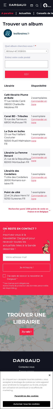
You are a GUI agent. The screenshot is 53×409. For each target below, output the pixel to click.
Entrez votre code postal (17, 57)
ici (16, 288)
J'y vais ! (26, 331)
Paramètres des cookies (27, 398)
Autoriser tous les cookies (26, 406)
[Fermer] (49, 377)
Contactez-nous (26, 367)
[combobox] (26, 51)
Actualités (25, 13)
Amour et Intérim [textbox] (16, 51)
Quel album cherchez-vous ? (19, 46)
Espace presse (26, 371)
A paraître (7, 13)
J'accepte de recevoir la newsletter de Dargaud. (25, 277)
